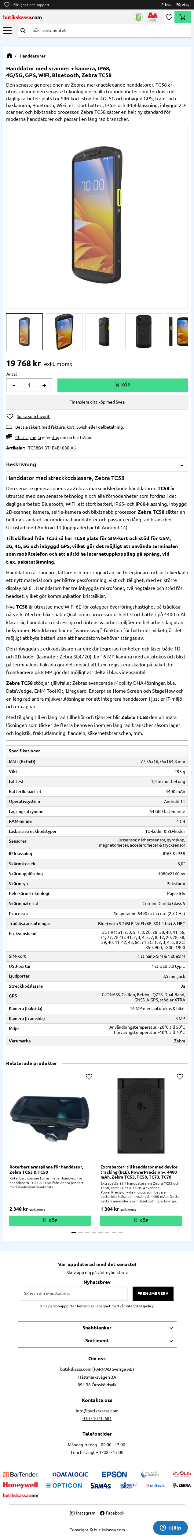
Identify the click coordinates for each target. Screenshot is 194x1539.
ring (55, 437)
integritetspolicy (140, 1306)
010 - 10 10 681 (97, 1418)
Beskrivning (21, 464)
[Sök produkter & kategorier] (109, 30)
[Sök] (23, 30)
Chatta (21, 437)
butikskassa (22, 17)
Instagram (82, 1513)
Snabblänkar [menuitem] (97, 1327)
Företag (182, 4)
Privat (166, 4)
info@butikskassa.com (97, 1410)
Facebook (112, 1513)
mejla (35, 437)
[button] (7, 30)
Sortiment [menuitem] (97, 1340)
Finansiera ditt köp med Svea (97, 402)
